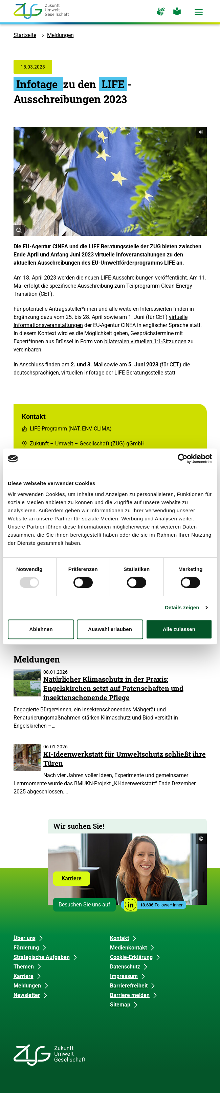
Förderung (26, 947)
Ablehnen (41, 629)
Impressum (124, 976)
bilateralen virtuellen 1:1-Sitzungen (145, 341)
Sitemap (120, 1004)
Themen (24, 966)
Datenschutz (125, 966)
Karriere (76, 880)
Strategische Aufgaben (42, 957)
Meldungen (60, 35)
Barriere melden (130, 995)
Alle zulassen (179, 629)
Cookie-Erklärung (131, 957)
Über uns (25, 938)
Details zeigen (182, 607)
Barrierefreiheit (129, 985)
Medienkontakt (128, 947)
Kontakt (119, 938)
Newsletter (27, 995)
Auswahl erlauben (110, 629)
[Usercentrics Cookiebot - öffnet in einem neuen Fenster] (182, 459)
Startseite (25, 35)
